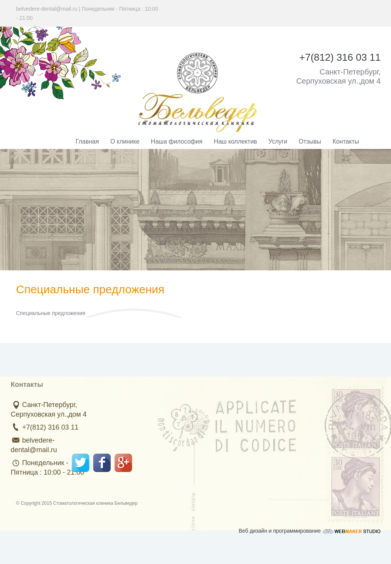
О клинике (124, 141)
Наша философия (176, 141)
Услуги (277, 141)
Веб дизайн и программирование (310, 529)
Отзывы (310, 141)
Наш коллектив (235, 141)
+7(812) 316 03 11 (48, 427)
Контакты (346, 141)
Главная (87, 141)
